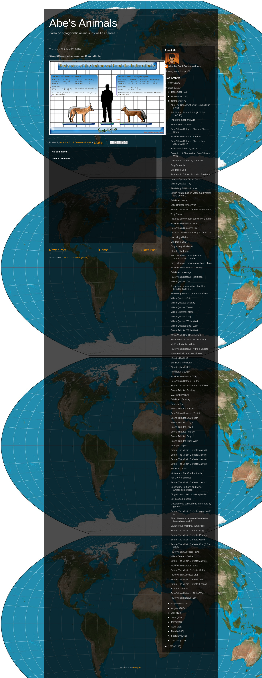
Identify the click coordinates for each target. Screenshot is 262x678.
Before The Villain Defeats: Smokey (189, 385)
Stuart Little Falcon (180, 251)
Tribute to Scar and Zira (182, 119)
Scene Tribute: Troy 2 (181, 422)
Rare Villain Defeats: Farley (184, 381)
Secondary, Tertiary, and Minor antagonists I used (186, 488)
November (177, 96)
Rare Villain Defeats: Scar (184, 223)
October (175, 101)
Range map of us (179, 588)
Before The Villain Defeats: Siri (186, 579)
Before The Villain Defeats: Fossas (188, 584)
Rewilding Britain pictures (183, 188)
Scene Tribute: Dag (180, 436)
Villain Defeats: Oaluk (181, 556)
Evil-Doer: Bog (178, 169)
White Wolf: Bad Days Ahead (185, 335)
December (177, 91)
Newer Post (57, 250)
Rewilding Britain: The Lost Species (189, 293)
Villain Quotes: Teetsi (181, 307)
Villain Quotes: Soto (180, 298)
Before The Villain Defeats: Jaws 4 (188, 459)
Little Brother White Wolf (183, 205)
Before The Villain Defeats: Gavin (187, 539)
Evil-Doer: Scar (178, 241)
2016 (171, 87)
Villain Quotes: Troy (180, 183)
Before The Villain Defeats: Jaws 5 (188, 454)
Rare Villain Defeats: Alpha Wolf (187, 593)
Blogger (137, 667)
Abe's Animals (83, 23)
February (176, 635)
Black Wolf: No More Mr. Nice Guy (188, 339)
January (175, 640)
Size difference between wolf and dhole (191, 263)
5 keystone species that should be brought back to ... (188, 287)
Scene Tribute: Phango (182, 431)
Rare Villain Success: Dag (184, 574)
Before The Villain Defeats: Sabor (187, 570)
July (173, 612)
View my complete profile (178, 71)
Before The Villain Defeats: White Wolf (190, 209)
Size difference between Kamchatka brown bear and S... (189, 520)
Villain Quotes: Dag (180, 316)
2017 (171, 83)
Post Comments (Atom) (76, 257)
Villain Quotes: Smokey (182, 302)
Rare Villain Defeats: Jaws (184, 565)
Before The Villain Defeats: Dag (187, 530)
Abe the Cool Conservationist (184, 66)
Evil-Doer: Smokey (180, 399)
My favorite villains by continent (186, 160)
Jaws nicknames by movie (184, 148)
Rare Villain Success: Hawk (184, 551)
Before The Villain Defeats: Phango (188, 535)
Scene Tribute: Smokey (182, 390)
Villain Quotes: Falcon (181, 312)
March (174, 631)
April (174, 626)
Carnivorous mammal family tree (187, 525)
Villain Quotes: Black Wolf (183, 325)
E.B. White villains (179, 394)
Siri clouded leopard (180, 499)
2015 (171, 646)
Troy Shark (176, 214)
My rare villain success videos (186, 353)
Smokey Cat (176, 404)
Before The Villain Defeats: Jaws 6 (188, 450)
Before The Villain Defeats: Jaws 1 (188, 561)
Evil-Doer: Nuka (178, 200)
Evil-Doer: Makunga (180, 272)
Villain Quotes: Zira (180, 281)
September (177, 603)
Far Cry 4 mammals (180, 477)
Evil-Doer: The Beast (181, 362)
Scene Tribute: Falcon (181, 408)
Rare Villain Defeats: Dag (183, 376)
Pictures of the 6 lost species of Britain (190, 218)
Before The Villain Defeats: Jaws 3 (188, 463)
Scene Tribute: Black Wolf (184, 441)
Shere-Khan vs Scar (181, 124)
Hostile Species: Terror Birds (185, 179)
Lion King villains (179, 237)
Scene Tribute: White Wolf (184, 330)
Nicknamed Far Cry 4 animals (186, 473)
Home (103, 250)
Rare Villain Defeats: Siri (183, 597)
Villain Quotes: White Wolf (184, 321)
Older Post (148, 250)
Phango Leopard (179, 445)
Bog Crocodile (177, 165)
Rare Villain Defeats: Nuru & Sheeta (189, 348)
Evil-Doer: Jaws (178, 468)
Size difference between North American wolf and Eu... (186, 257)
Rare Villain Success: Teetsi (185, 413)
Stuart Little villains (180, 367)
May (173, 622)
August (175, 608)
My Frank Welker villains (183, 344)
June (174, 617)
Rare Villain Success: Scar (184, 228)
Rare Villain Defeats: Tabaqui (185, 136)
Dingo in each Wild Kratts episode (188, 494)
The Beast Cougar (180, 371)
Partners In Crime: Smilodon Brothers (190, 174)
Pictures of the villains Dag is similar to (190, 232)
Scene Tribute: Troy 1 (181, 427)
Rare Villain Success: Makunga (186, 267)
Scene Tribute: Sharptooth (184, 418)
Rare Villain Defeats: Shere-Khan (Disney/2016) (187, 142)
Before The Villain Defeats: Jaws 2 (188, 482)
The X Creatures (179, 358)
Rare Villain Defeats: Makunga (186, 276)
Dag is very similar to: (181, 246)
